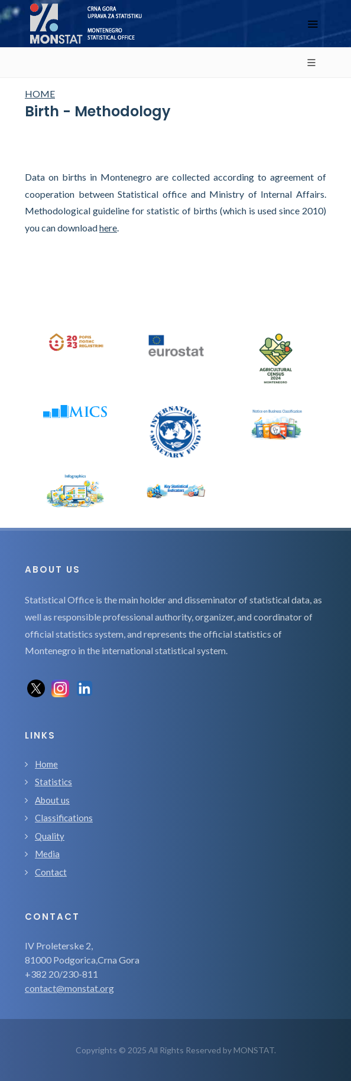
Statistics (53, 781)
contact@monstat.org (69, 988)
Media (47, 853)
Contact (51, 872)
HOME (40, 93)
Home (46, 764)
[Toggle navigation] (312, 24)
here (108, 227)
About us (52, 800)
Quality (49, 836)
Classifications (64, 817)
